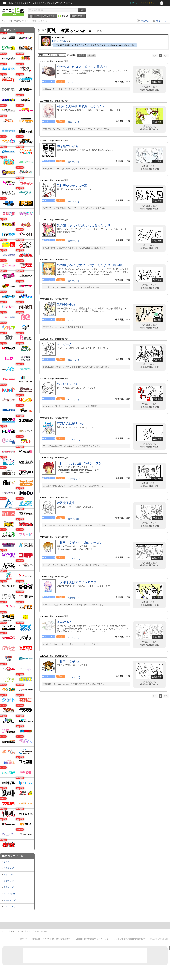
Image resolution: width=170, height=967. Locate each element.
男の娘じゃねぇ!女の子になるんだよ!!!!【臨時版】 (91, 265)
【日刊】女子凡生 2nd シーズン (79, 542)
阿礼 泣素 (59, 41)
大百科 (43, 3)
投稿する (145, 21)
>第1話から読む (149, 87)
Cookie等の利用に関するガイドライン (93, 939)
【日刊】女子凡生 (69, 661)
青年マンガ (9, 874)
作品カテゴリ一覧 (13, 856)
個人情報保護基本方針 (62, 939)
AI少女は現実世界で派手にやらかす (81, 106)
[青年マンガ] (73, 122)
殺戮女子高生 (66, 503)
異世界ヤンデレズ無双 (72, 185)
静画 (17, 3)
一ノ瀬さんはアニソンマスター (78, 582)
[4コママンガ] (74, 82)
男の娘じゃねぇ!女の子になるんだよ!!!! (83, 225)
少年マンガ (9, 868)
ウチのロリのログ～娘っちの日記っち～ (84, 67)
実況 (50, 3)
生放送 (23, 3)
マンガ (65, 16)
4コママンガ (9, 894)
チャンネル (33, 3)
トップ (36, 16)
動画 (11, 3)
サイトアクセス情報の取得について (130, 939)
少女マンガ (9, 881)
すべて (7, 861)
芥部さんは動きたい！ (72, 423)
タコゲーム (64, 344)
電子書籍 (79, 16)
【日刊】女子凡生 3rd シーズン (79, 463)
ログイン (134, 3)
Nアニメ (58, 3)
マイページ (161, 21)
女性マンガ (9, 887)
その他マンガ (10, 900)
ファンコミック (11, 906)
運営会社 (24, 939)
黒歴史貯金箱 (66, 304)
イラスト (50, 16)
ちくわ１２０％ (67, 384)
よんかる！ (64, 622)
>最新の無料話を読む (149, 90)
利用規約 (36, 939)
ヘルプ (46, 939)
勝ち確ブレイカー (69, 146)
